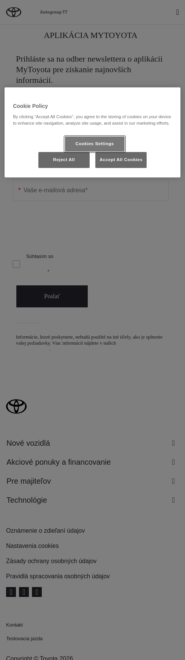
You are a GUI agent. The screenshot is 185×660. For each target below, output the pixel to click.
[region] (92, 132)
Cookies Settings (94, 143)
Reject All (64, 159)
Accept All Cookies (121, 159)
